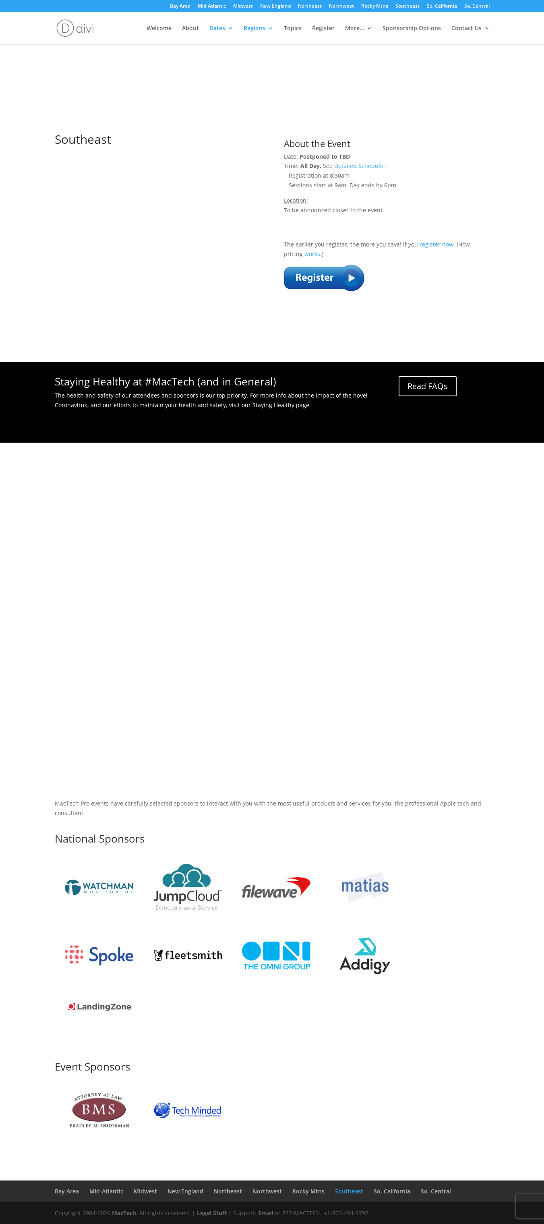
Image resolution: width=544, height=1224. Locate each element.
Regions (254, 28)
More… (354, 28)
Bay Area (180, 6)
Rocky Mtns (374, 6)
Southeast (407, 6)
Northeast (310, 6)
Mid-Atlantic (212, 6)
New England (275, 6)
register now (436, 244)
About (190, 28)
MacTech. (125, 1213)
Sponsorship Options (412, 28)
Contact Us (466, 28)
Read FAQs (427, 386)
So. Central (477, 6)
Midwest (243, 6)
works (312, 254)
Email (265, 1213)
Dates (217, 28)
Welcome (159, 28)
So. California (442, 6)
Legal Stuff (212, 1213)
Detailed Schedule (358, 166)
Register (323, 28)
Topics (293, 28)
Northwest (341, 6)
